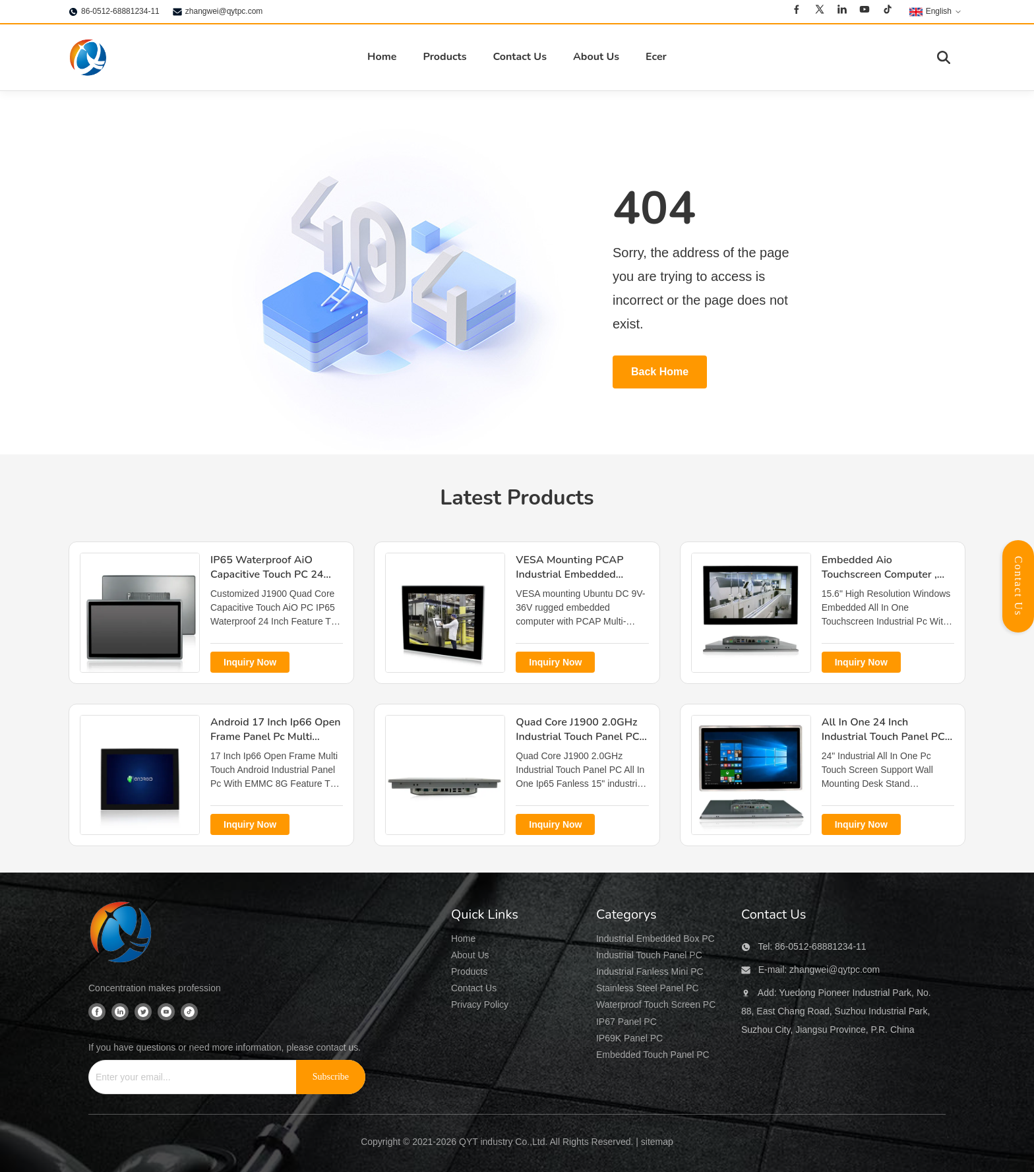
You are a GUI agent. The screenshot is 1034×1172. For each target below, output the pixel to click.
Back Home (659, 371)
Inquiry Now (250, 662)
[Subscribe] (330, 1077)
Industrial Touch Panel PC (649, 955)
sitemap (657, 1141)
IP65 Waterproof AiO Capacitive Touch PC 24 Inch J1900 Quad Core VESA (266, 582)
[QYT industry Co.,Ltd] (121, 934)
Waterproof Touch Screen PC (655, 1004)
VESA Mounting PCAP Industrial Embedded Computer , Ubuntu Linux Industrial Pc (576, 582)
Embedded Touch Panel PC (653, 1054)
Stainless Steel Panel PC (647, 988)
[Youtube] (864, 11)
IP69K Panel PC (629, 1038)
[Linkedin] (842, 11)
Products (444, 56)
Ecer (656, 56)
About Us (596, 56)
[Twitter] (819, 11)
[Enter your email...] (187, 1077)
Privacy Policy (479, 1004)
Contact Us (519, 56)
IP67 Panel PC (626, 1021)
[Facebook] (796, 11)
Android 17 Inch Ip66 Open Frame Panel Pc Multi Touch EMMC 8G (275, 737)
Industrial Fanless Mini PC (650, 971)
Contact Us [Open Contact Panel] (1018, 586)
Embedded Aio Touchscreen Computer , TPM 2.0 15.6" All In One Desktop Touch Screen (882, 582)
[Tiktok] (887, 11)
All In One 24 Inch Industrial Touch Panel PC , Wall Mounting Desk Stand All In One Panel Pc (887, 744)
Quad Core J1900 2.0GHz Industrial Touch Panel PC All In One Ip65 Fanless (577, 737)
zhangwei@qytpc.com (224, 11)
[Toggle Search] (944, 57)
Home (381, 56)
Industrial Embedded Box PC (655, 938)
